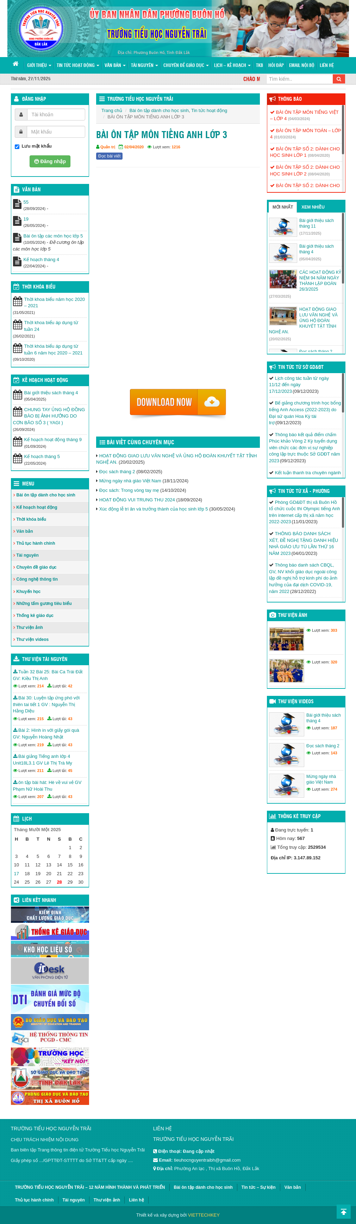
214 (40, 686)
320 (334, 662)
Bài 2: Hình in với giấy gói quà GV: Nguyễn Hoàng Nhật (46, 734)
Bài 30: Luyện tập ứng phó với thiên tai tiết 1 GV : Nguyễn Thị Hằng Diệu (46, 704)
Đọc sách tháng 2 (117, 471)
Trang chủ (111, 110)
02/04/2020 (134, 147)
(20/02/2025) (280, 339)
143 (334, 753)
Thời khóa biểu (31, 519)
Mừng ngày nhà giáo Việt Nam (130, 480)
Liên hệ (327, 65)
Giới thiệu (39, 65)
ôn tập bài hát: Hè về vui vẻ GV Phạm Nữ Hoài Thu (47, 786)
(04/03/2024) (299, 119)
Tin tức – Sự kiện (259, 1187)
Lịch (27, 819)
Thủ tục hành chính (36, 543)
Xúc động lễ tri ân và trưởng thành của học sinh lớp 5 (153, 509)
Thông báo (290, 99)
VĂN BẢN (31, 189)
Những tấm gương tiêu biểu (44, 603)
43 (70, 719)
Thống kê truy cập (299, 816)
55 (26, 202)
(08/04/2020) (319, 155)
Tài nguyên (144, 65)
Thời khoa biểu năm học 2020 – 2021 (54, 303)
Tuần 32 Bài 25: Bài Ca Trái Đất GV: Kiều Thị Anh (48, 675)
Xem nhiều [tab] (313, 207)
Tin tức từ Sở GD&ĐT (301, 367)
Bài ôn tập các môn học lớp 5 (53, 236)
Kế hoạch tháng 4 (41, 259)
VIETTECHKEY (204, 1215)
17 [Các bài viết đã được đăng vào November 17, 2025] (16, 873)
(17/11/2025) (310, 233)
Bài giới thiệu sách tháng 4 (51, 392)
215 (40, 719)
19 (26, 219)
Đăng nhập (34, 99)
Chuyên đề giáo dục (186, 65)
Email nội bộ (301, 65)
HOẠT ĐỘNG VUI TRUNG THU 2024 (137, 499)
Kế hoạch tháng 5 (42, 456)
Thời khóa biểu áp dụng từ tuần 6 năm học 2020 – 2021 (53, 350)
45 (70, 770)
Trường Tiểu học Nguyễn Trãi (140, 99)
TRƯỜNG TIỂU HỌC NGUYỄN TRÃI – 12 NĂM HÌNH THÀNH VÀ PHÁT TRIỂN (90, 1187)
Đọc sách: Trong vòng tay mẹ (129, 490)
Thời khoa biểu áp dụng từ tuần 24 (51, 326)
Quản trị (107, 147)
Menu (28, 484)
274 (334, 789)
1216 (176, 147)
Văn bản (115, 65)
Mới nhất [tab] (283, 207)
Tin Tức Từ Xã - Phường (304, 491)
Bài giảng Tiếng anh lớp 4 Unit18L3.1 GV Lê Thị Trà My (42, 760)
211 (40, 770)
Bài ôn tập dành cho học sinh (159, 110)
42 (70, 686)
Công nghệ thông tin (37, 579)
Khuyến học (29, 591)
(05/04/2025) (310, 259)
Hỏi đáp (276, 65)
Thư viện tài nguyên (44, 659)
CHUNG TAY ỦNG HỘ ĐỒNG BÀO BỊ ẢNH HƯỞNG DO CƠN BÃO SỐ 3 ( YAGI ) (49, 416)
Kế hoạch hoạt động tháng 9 (53, 439)
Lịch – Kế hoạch (232, 65)
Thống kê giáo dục (35, 615)
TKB (259, 65)
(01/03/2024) (285, 137)
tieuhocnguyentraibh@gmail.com (207, 1160)
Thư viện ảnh (30, 627)
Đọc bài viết (109, 156)
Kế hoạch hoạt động (45, 380)
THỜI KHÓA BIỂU (38, 287)
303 (334, 630)
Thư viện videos (33, 639)
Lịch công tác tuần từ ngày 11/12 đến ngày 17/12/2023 (299, 385)
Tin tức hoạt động (78, 65)
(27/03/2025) (280, 296)
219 (40, 745)
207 (40, 797)
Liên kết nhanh (39, 900)
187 (334, 728)
